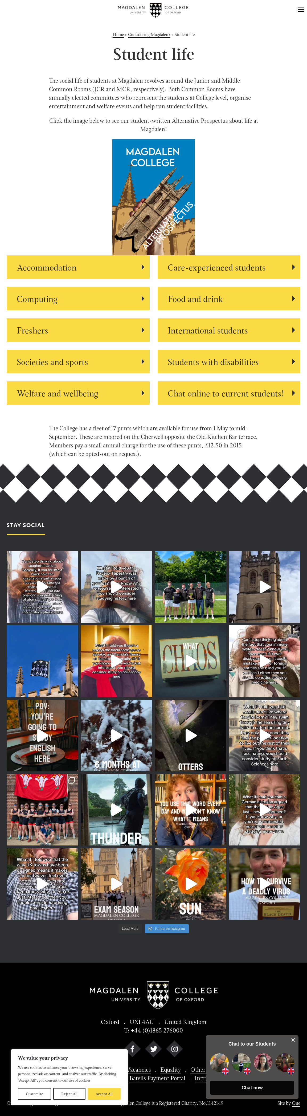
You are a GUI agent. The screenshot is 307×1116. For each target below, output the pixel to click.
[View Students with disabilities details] (229, 361)
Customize (34, 1094)
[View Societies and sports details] (78, 361)
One (296, 1103)
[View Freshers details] (78, 330)
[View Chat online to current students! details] (229, 393)
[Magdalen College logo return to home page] (153, 10)
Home (118, 34)
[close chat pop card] (293, 1040)
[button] (252, 1088)
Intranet (205, 1078)
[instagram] (174, 1049)
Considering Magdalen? (149, 34)
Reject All (69, 1094)
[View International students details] (229, 330)
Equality (170, 1070)
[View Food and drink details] (229, 298)
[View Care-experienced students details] (229, 267)
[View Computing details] (78, 298)
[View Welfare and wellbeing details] (78, 393)
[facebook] (132, 1049)
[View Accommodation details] (78, 267)
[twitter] (153, 1049)
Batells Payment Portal (157, 1078)
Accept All (104, 1094)
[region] (69, 1077)
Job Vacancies (134, 1070)
